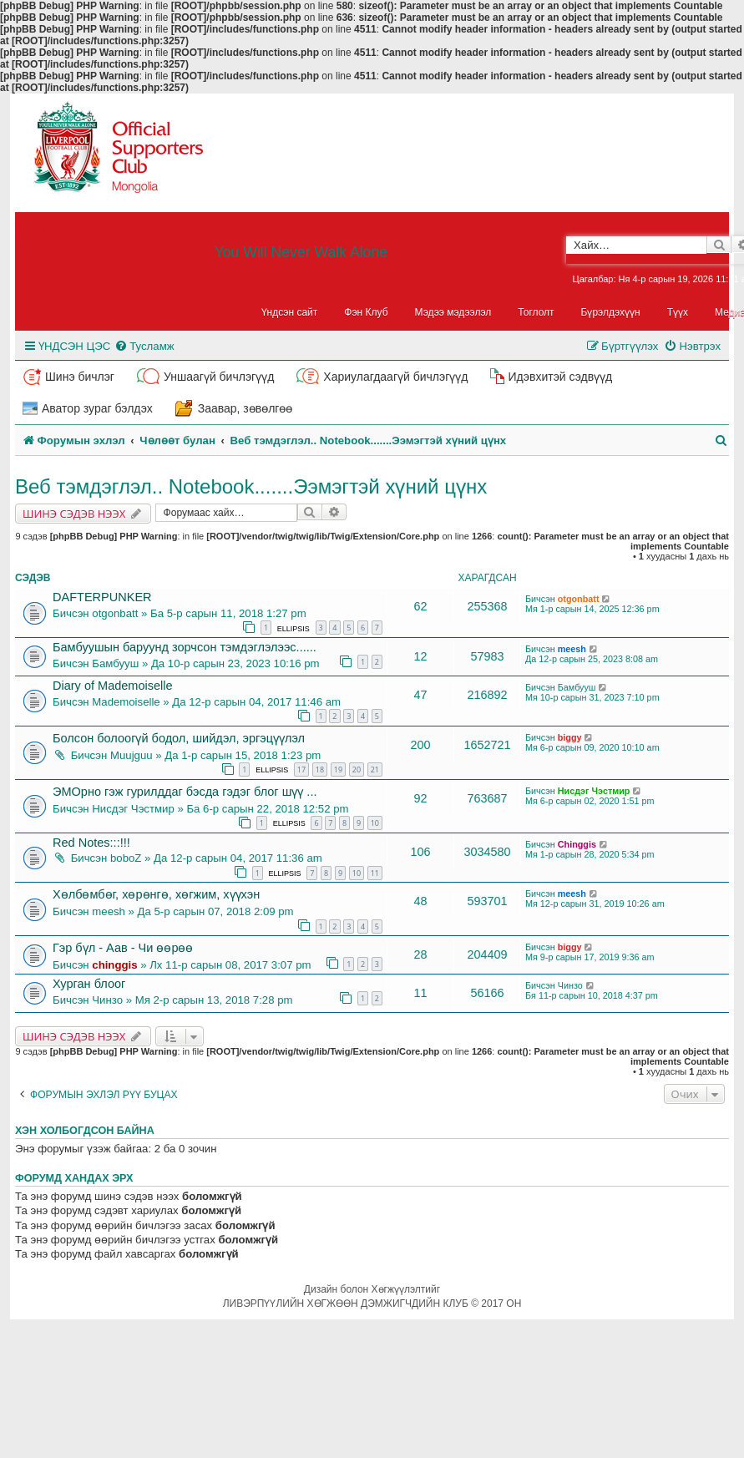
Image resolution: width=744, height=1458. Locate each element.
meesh (572, 649)
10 (375, 823)
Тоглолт (536, 312)
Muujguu (131, 755)
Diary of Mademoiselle (113, 685)
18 (320, 769)
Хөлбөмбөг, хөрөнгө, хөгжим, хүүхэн (156, 894)
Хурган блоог (89, 983)
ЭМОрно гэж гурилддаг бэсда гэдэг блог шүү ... (184, 791)
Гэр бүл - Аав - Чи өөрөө (123, 947)
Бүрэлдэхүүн (610, 312)
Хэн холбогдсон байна (84, 1131)
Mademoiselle (125, 702)
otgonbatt (115, 613)
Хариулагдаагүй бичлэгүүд (395, 376)
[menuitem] (144, 346)
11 (375, 873)
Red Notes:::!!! (91, 842)
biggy (570, 737)
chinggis (114, 965)
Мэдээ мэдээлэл (453, 312)
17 (301, 769)
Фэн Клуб (365, 312)
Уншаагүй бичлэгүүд (219, 376)
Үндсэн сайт (289, 312)
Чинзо (107, 1000)
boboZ (125, 858)
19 (338, 769)
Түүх (677, 312)
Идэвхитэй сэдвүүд (560, 376)
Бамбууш (115, 663)
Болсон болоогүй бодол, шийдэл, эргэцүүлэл (179, 738)
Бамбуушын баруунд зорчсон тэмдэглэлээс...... (184, 647)
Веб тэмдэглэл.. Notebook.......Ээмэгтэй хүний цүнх (251, 486)
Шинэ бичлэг (79, 376)
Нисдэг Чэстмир (133, 808)
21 (375, 769)
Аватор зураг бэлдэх (97, 408)
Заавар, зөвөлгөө (245, 408)
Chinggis (577, 844)
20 (356, 769)
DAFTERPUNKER (102, 597)
